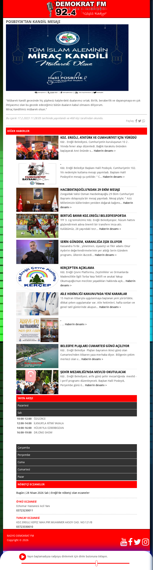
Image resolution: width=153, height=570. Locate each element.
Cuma (21, 462)
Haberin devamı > (105, 150)
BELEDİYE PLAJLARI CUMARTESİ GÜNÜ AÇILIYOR (94, 346)
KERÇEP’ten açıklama (77, 268)
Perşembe (24, 454)
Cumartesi (24, 469)
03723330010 (24, 526)
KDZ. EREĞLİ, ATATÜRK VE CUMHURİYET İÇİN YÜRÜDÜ (98, 137)
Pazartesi (23, 405)
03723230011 (24, 510)
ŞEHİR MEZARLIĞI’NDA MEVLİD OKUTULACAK (93, 372)
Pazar (21, 476)
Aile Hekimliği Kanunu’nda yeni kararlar (93, 294)
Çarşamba (24, 447)
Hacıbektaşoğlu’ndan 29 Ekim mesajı (90, 190)
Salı (20, 412)
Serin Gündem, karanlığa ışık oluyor (91, 242)
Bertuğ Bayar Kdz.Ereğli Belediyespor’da (93, 216)
